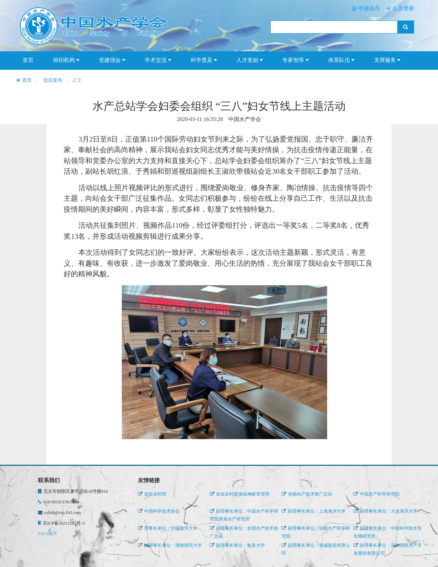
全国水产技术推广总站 (307, 494)
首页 (28, 60)
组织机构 (66, 60)
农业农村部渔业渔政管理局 (239, 494)
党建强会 (112, 60)
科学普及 (204, 60)
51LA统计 (47, 533)
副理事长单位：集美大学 (237, 545)
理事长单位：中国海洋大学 (167, 528)
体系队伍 (341, 60)
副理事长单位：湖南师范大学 (170, 545)
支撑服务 (387, 60)
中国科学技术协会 (159, 511)
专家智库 (295, 60)
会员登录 (402, 8)
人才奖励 (249, 60)
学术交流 (158, 60)
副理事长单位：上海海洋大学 (314, 511)
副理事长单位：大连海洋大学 (385, 511)
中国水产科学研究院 (376, 494)
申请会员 (368, 8)
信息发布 (52, 80)
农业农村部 (152, 494)
